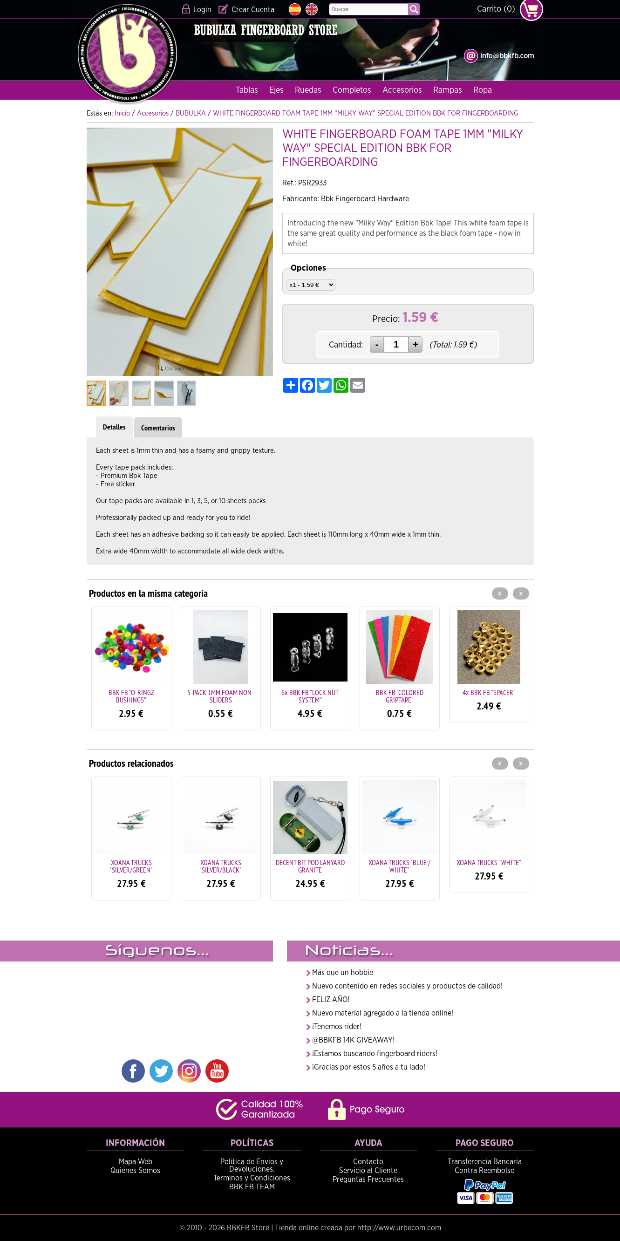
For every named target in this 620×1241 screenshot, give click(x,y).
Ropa (482, 90)
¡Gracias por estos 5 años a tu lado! (368, 1067)
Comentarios (158, 428)
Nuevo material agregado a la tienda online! (382, 1013)
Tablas (247, 90)
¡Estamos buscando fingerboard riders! (374, 1053)
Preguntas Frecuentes (368, 1179)
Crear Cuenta (253, 10)
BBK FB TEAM (252, 1187)
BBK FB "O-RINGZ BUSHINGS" (131, 696)
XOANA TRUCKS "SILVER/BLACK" (220, 866)
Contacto (368, 1162)
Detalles (114, 427)
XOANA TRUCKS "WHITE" (488, 862)
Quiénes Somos (135, 1170)
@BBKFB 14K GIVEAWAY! (353, 1040)
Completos (352, 90)
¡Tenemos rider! (336, 1026)
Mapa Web (135, 1162)
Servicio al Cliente (368, 1170)
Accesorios (402, 90)
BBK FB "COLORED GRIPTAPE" (399, 696)
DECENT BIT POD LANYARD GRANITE (310, 866)
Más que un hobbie (342, 972)
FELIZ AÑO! (330, 999)
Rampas (447, 90)
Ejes (276, 90)
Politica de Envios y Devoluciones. (251, 1165)
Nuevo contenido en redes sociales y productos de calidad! (407, 986)
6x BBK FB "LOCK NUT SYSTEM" (310, 696)
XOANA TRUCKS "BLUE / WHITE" (399, 866)
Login (202, 10)
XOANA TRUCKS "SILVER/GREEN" (131, 866)
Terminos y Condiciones (251, 1178)
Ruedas (308, 90)
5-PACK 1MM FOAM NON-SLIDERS (220, 696)
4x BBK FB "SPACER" (489, 692)
